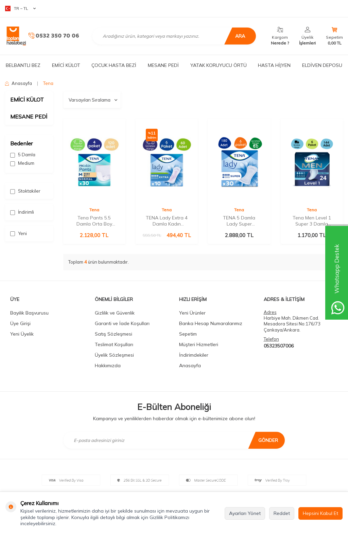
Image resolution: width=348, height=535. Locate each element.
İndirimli (22, 212)
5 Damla (22, 155)
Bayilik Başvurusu (29, 313)
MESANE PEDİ (163, 65)
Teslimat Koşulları (114, 344)
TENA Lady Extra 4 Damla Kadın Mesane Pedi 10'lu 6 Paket (167, 221)
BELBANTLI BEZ (23, 65)
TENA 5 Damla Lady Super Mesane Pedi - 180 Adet (239, 221)
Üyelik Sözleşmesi (114, 355)
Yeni (18, 233)
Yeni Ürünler (192, 313)
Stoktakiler (25, 191)
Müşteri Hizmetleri (198, 344)
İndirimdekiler (193, 355)
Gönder (268, 440)
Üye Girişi (20, 323)
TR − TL (20, 8)
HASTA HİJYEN (274, 65)
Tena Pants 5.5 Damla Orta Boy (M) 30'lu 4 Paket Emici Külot (94, 221)
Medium (22, 163)
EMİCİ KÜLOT (66, 65)
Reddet (282, 513)
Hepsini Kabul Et (320, 513)
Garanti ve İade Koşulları (122, 323)
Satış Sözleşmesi (113, 334)
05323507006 (279, 346)
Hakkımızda (108, 365)
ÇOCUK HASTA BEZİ (113, 65)
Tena (94, 209)
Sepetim (188, 334)
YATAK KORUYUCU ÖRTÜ (218, 65)
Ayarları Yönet (245, 513)
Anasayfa (18, 83)
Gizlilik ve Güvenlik (115, 313)
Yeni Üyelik (22, 334)
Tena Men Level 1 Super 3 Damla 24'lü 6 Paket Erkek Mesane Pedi (312, 221)
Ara (239, 36)
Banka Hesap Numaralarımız (210, 323)
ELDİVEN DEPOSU (322, 65)
